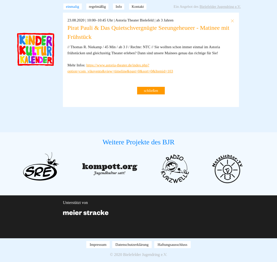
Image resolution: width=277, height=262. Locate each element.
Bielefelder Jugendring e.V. (220, 7)
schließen (151, 91)
